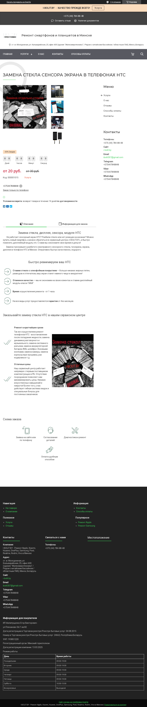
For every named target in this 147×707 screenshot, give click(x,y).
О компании (11, 511)
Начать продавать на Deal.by (19, 2)
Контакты (57, 54)
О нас (41, 54)
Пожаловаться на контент (115, 705)
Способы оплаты (80, 54)
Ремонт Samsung (86, 526)
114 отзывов (115, 2)
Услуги (98, 8)
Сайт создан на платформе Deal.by (73, 702)
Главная (7, 54)
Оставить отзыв (63, 20)
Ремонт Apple (84, 522)
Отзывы (107, 105)
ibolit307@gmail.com (113, 157)
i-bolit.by (107, 150)
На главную (11, 508)
